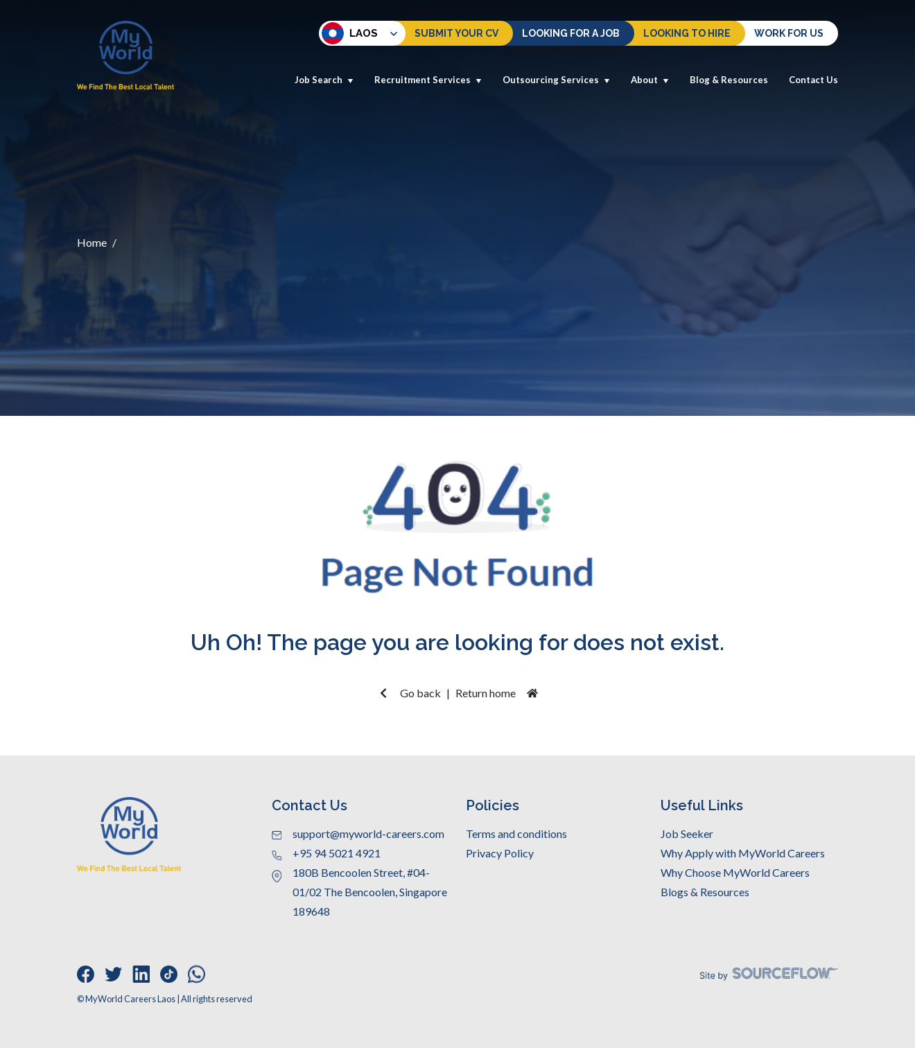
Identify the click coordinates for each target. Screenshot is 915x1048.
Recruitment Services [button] (428, 79)
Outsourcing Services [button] (556, 79)
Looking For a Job (571, 33)
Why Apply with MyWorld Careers (743, 852)
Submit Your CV (456, 33)
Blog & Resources (729, 79)
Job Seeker (687, 833)
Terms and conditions (516, 833)
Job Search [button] (324, 79)
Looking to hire (687, 33)
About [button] (650, 79)
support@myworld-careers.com (368, 833)
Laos (350, 33)
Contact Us (813, 79)
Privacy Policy (500, 852)
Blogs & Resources (705, 891)
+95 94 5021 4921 (337, 852)
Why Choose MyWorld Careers (735, 872)
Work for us (789, 33)
